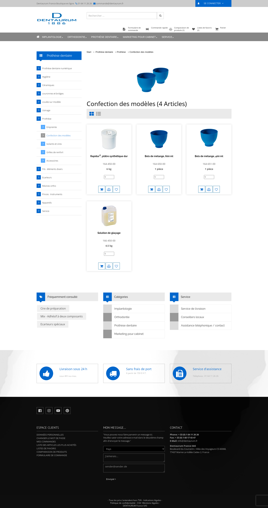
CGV (139, 502)
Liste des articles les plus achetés (56, 445)
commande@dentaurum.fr (109, 3)
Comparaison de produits (52, 451)
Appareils (47, 202)
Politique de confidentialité (122, 502)
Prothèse (121, 52)
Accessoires (52, 160)
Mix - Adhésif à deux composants (62, 316)
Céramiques (48, 85)
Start (89, 52)
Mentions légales (150, 502)
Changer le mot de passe (51, 438)
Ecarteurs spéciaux (53, 324)
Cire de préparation (53, 308)
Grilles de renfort (54, 152)
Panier (223, 29)
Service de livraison (187, 309)
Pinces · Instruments (52, 194)
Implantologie (52, 37)
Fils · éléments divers (52, 169)
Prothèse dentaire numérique (57, 68)
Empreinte (51, 127)
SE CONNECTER (212, 3)
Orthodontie (77, 37)
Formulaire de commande (52, 455)
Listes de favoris (46, 448)
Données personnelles (50, 434)
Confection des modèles (141, 52)
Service (168, 37)
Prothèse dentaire (105, 37)
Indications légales (152, 500)
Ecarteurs (47, 177)
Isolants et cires (54, 143)
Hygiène (46, 76)
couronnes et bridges (53, 93)
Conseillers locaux (187, 317)
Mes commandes (46, 441)
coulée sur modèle (51, 101)
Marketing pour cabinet (140, 37)
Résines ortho (49, 185)
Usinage (46, 110)
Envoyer (111, 479)
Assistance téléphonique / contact (197, 325)
